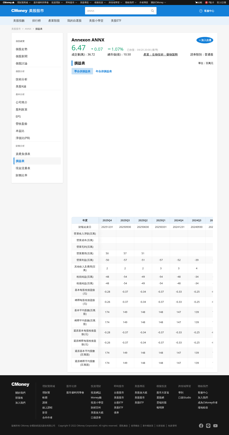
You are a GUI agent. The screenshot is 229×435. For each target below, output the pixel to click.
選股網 (160, 397)
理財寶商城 (22, 2)
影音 (44, 412)
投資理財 (56, 2)
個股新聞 (21, 56)
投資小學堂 (97, 402)
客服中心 (203, 392)
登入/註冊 (221, 2)
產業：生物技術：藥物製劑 (160, 54)
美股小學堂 (93, 20)
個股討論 (21, 63)
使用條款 (135, 425)
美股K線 (21, 86)
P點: (209, 2)
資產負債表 (23, 154)
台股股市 (119, 392)
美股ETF (112, 20)
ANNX (28, 29)
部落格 (19, 397)
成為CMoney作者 (208, 402)
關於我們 (20, 392)
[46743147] (82, 71)
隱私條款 (123, 425)
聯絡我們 (129, 2)
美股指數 (17, 20)
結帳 (198, 2)
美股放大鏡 (97, 412)
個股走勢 (21, 49)
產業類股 (51, 20)
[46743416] (103, 71)
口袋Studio (184, 397)
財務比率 (21, 175)
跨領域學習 (114, 2)
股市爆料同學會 (41, 2)
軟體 (44, 397)
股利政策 (21, 109)
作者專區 (144, 2)
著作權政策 (148, 425)
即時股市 (70, 2)
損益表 (38, 29)
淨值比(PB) (23, 138)
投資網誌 (96, 392)
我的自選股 (71, 20)
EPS (18, 116)
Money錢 (96, 397)
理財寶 (46, 392)
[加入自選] (204, 40)
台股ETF (118, 402)
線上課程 (47, 407)
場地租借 (203, 407)
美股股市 (16, 29)
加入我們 (20, 402)
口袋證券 (96, 417)
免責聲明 (172, 425)
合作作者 (47, 417)
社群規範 (160, 425)
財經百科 (96, 407)
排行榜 (34, 20)
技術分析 (21, 79)
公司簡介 (21, 102)
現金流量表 (23, 168)
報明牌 (160, 407)
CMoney (8, 2)
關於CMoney (157, 2)
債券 (116, 412)
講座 (44, 402)
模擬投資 (98, 2)
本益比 (20, 131)
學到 (180, 392)
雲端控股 (162, 402)
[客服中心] (206, 11)
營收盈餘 (21, 124)
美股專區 (84, 2)
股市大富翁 (163, 392)
